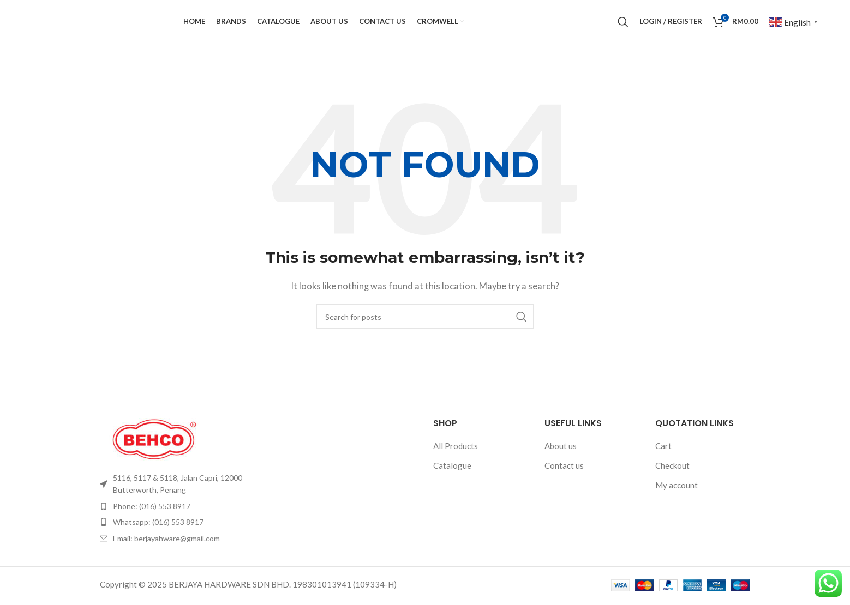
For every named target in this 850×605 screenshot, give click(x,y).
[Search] (623, 29)
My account (676, 499)
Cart (663, 460)
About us (560, 460)
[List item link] (175, 498)
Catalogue (452, 480)
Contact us (564, 480)
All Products (455, 460)
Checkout (672, 480)
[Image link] (154, 452)
